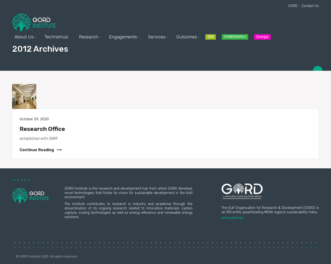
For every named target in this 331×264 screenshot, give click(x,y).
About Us (24, 37)
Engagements (123, 37)
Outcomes (186, 37)
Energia (262, 37)
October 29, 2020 (34, 119)
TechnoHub (56, 37)
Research (88, 37)
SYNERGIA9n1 (235, 37)
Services (157, 37)
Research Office (42, 129)
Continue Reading (40, 150)
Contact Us (310, 6)
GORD (292, 6)
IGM (210, 37)
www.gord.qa (232, 217)
